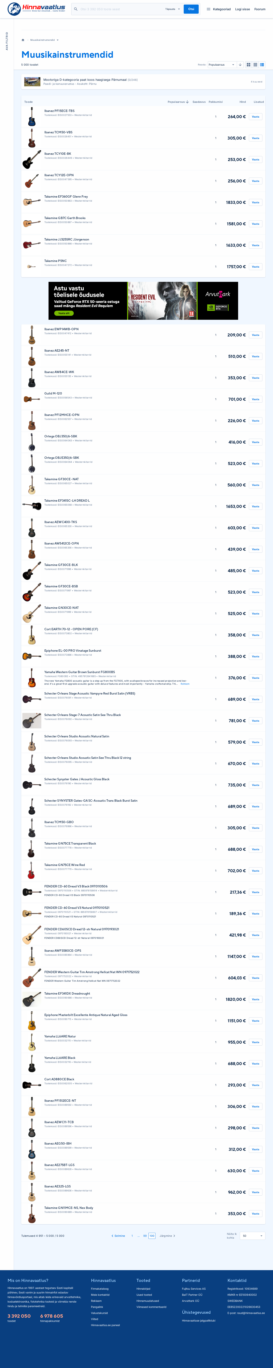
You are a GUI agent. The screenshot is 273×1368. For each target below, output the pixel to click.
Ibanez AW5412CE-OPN (61, 577)
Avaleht (23, 74)
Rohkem (185, 718)
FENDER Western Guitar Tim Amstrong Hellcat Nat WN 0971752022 (92, 1006)
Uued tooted (144, 1328)
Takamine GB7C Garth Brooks (65, 252)
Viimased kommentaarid (151, 1341)
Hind (243, 136)
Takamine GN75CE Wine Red (64, 899)
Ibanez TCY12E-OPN (59, 209)
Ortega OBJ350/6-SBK (60, 470)
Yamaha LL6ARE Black (59, 1092)
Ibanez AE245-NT (56, 385)
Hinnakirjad (143, 1322)
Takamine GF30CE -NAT (61, 513)
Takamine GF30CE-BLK (61, 599)
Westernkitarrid (83, 149)
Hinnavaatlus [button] (103, 1314)
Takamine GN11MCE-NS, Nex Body (68, 1242)
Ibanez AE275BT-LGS (59, 1199)
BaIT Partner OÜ (192, 1328)
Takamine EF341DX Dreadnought (67, 1027)
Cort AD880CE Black (59, 1113)
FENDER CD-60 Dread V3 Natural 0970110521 (76, 942)
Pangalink (97, 1341)
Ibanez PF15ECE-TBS (59, 145)
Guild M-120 (53, 427)
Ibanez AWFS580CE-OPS (62, 985)
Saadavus (199, 136)
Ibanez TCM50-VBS (58, 166)
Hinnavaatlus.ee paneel (105, 1359)
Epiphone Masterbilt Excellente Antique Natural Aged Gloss (86, 1049)
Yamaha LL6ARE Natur (60, 1070)
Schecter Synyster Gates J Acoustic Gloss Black (76, 813)
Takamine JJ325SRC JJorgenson (66, 273)
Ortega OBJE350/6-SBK (61, 492)
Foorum (259, 9)
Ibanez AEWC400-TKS (60, 556)
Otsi (76, 9)
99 (145, 1269)
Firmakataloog (100, 1322)
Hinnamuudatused (147, 1335)
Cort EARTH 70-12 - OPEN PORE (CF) (71, 663)
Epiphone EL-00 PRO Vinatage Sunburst (72, 685)
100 (152, 1269)
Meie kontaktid (100, 1328)
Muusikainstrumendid (42, 74)
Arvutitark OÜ (190, 1335)
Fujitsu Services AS (194, 1322)
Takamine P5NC (55, 295)
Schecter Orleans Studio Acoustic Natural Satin (76, 770)
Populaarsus (179, 136)
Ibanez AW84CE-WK (59, 406)
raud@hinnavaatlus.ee (251, 1347)
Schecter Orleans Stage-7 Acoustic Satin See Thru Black (82, 749)
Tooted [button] (143, 1314)
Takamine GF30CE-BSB (61, 620)
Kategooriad (219, 9)
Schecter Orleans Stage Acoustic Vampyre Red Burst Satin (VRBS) (89, 727)
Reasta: (202, 98)
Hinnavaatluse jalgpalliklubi (198, 1354)
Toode (28, 136)
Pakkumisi (216, 136)
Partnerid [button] (191, 1314)
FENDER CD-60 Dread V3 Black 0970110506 (75, 920)
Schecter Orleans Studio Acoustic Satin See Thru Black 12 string (87, 792)
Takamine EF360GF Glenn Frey (66, 231)
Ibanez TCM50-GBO (59, 856)
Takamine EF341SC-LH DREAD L (67, 535)
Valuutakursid (99, 1347)
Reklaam (96, 1335)
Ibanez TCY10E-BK (57, 188)
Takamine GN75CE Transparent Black (70, 877)
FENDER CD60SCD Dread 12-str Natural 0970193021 (81, 963)
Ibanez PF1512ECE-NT (60, 1135)
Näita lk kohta (232, 1269)
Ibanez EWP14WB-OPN (61, 363)
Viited (94, 1353)
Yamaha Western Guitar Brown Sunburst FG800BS (79, 706)
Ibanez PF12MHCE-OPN (61, 449)
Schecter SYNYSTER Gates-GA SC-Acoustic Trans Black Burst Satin (90, 835)
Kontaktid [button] (237, 1314)
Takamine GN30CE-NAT (61, 642)
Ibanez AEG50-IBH (57, 1177)
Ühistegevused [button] (196, 1346)
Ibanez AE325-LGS (57, 1220)
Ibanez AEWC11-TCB (59, 1156)
